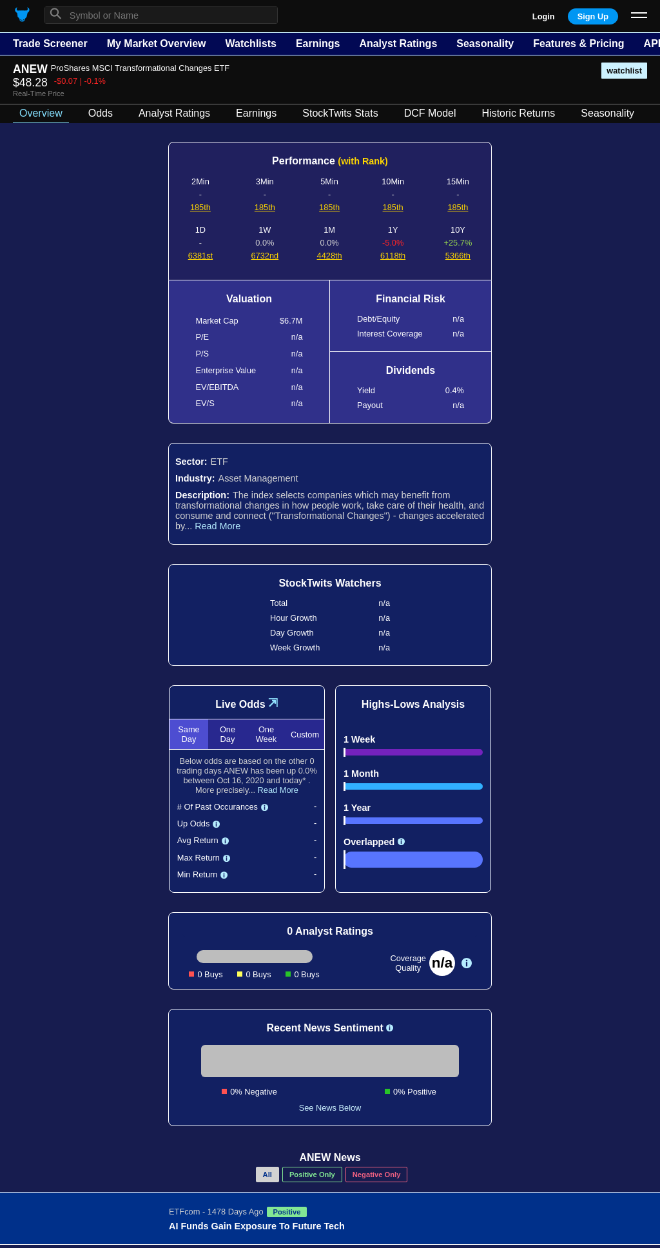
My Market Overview (156, 43)
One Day (227, 734)
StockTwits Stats (340, 113)
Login (543, 16)
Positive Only (312, 1174)
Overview (41, 113)
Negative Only (377, 1174)
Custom (305, 734)
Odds (100, 113)
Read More (217, 526)
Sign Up (593, 16)
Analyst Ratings (398, 43)
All (267, 1174)
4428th (329, 255)
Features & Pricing (578, 43)
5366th (458, 255)
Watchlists (250, 43)
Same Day (188, 734)
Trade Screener (50, 43)
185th (200, 207)
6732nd (264, 255)
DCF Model (430, 113)
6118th (392, 255)
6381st (200, 255)
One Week (266, 734)
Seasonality (485, 43)
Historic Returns (519, 113)
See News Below (330, 1108)
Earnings (318, 43)
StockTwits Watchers (329, 583)
